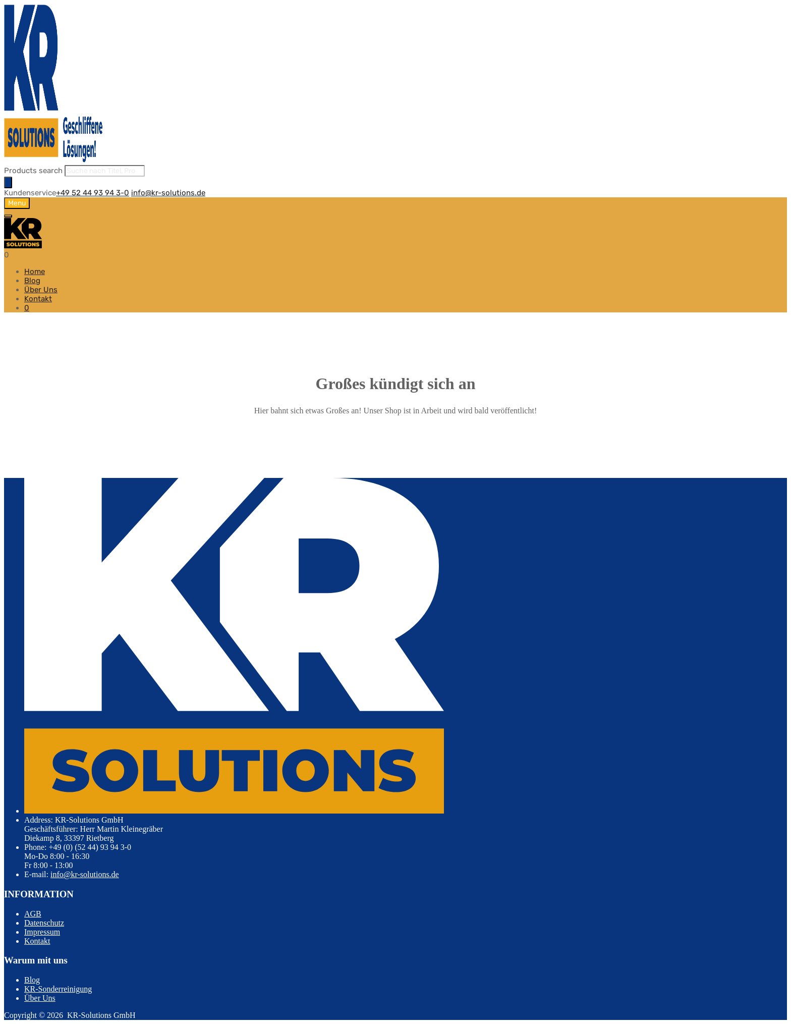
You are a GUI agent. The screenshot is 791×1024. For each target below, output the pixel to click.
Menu (17, 203)
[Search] (8, 182)
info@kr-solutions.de (168, 192)
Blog (32, 280)
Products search (33, 170)
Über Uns (41, 289)
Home (34, 271)
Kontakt (38, 298)
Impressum (42, 932)
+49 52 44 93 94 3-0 (92, 192)
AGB (32, 913)
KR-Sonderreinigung (58, 989)
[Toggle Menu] (8, 216)
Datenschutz (44, 923)
